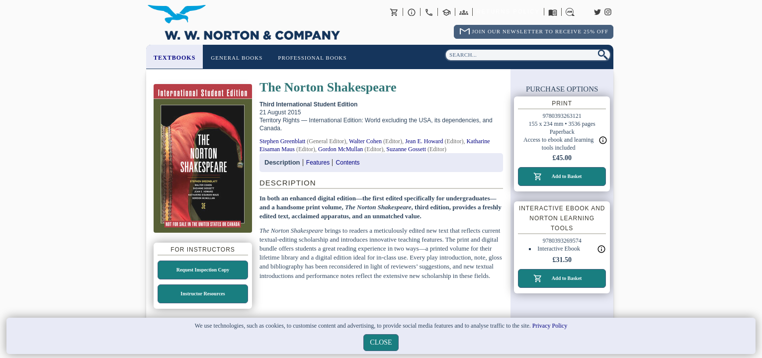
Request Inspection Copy (203, 269)
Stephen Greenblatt (282, 141)
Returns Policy (508, 12)
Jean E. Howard (424, 141)
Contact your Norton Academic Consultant (446, 12)
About (411, 12)
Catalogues (552, 12)
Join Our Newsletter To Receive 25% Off (540, 31)
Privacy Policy (549, 325)
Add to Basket (567, 176)
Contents (348, 162)
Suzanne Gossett (406, 149)
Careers (570, 12)
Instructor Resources (202, 293)
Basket (394, 12)
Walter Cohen (365, 141)
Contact (428, 12)
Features (318, 162)
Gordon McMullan (340, 149)
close (381, 342)
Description (282, 162)
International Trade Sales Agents (463, 12)
